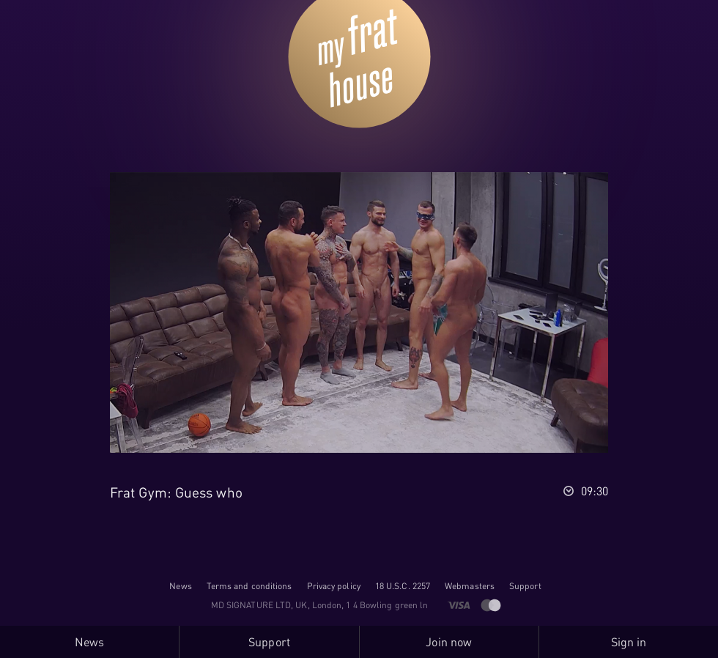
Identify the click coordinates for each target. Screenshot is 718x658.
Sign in (629, 642)
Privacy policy (333, 585)
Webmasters (470, 585)
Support (525, 585)
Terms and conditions (249, 585)
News (180, 585)
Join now (449, 642)
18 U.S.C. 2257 (402, 585)
